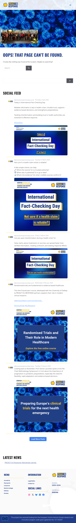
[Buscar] (69, 80)
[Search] (29, 68)
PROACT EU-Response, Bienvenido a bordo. (21, 463)
